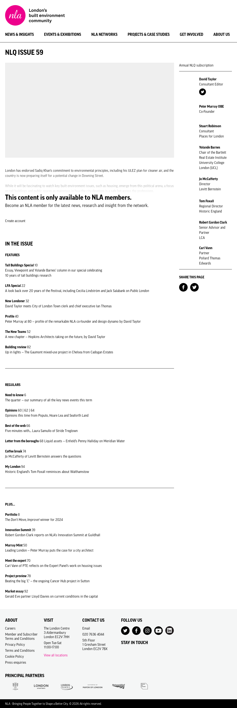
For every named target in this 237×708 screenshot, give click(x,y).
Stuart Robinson (210, 126)
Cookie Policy (14, 656)
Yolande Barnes (209, 147)
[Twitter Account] (202, 91)
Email (86, 628)
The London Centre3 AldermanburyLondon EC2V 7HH (57, 632)
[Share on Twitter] (194, 287)
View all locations (56, 655)
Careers (10, 628)
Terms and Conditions (20, 650)
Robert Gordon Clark (213, 222)
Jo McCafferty (208, 179)
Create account (15, 221)
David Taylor (208, 79)
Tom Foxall (206, 201)
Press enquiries (15, 662)
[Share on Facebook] (183, 287)
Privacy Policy (15, 644)
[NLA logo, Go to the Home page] (35, 16)
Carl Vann (205, 248)
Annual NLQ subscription (196, 65)
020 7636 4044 (93, 634)
